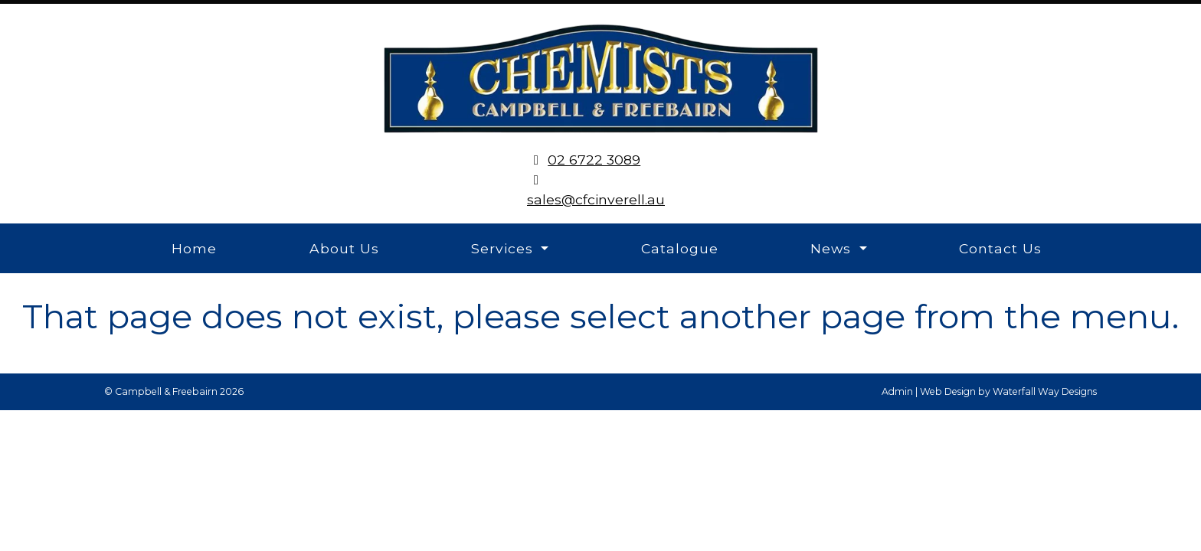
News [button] (833, 248)
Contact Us (1000, 248)
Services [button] (504, 248)
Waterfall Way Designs (1045, 391)
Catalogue (679, 248)
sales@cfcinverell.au (596, 199)
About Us (344, 248)
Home (194, 248)
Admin (897, 391)
